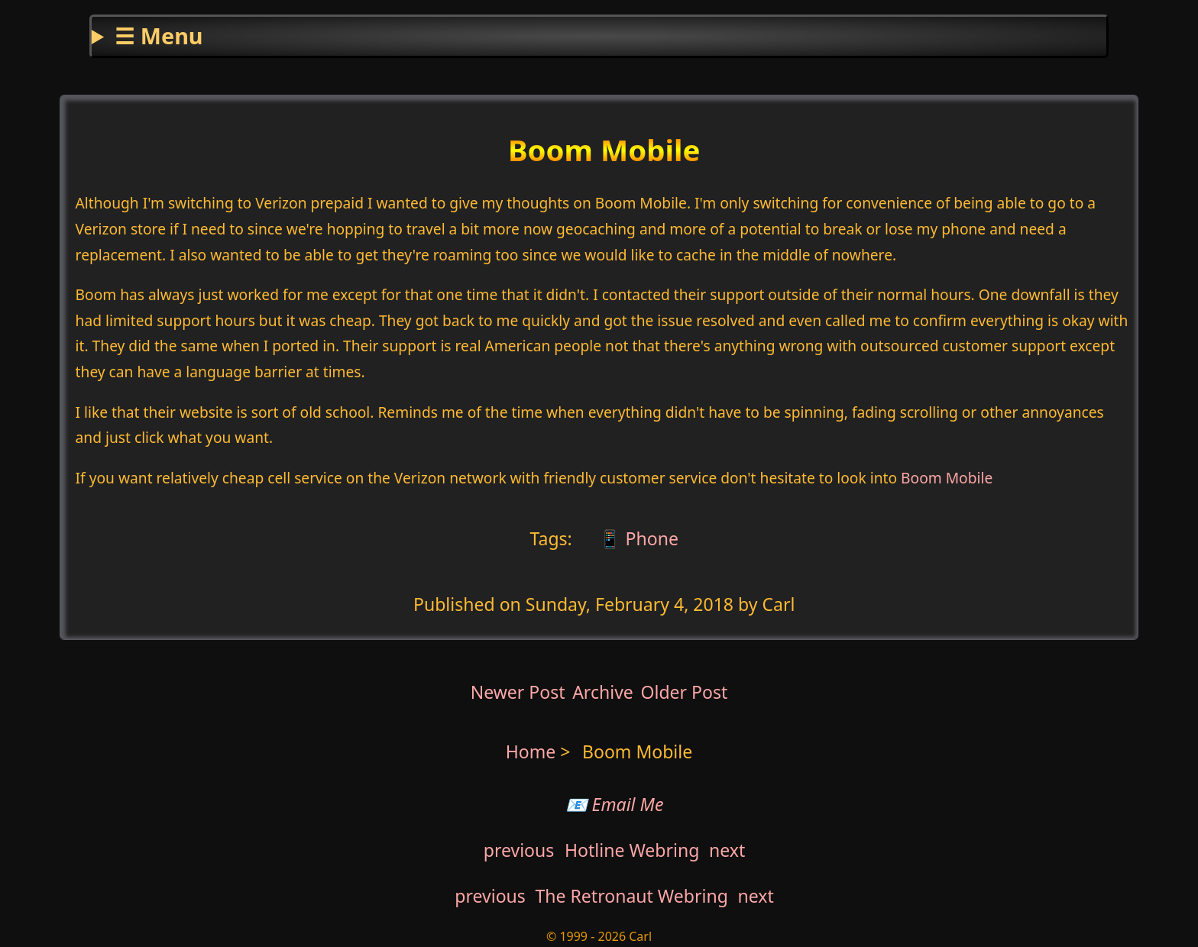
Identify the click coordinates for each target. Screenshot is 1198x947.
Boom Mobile (946, 477)
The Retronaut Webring (632, 896)
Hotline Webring (632, 850)
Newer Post (518, 692)
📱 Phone (636, 538)
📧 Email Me (614, 804)
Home (531, 751)
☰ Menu (158, 35)
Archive (602, 692)
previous (519, 850)
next (727, 850)
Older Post (683, 692)
